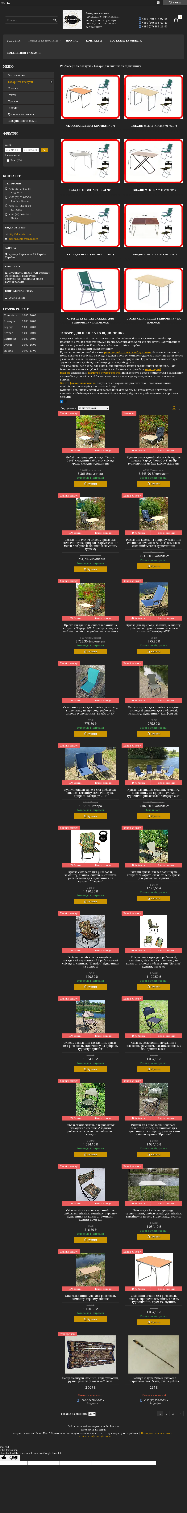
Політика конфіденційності (93, 1436)
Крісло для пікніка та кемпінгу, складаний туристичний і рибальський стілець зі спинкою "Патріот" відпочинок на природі (90, 962)
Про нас (72, 40)
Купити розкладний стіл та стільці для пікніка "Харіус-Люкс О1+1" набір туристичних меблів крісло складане (154, 460)
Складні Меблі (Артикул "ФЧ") (154, 254)
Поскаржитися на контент (157, 1433)
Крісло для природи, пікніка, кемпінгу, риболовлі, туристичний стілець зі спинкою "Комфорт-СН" (153, 628)
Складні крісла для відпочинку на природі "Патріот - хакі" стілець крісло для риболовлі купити (154, 875)
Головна (13, 40)
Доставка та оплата (126, 40)
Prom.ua (114, 1426)
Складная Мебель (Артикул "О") (90, 125)
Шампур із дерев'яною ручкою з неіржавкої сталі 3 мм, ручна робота (154, 1380)
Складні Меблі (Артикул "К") (90, 190)
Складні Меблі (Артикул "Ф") (153, 190)
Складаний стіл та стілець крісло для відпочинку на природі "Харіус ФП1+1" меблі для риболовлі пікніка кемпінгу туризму (90, 544)
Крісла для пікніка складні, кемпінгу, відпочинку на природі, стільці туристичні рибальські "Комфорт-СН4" (154, 792)
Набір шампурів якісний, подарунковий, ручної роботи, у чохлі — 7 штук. (90, 1380)
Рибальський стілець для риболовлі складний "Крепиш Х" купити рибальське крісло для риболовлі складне (90, 1130)
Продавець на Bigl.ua (93, 1429)
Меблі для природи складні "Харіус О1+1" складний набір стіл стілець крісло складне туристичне (90, 460)
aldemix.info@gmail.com (23, 238)
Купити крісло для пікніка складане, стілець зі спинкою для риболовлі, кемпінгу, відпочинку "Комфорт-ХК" (153, 710)
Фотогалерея (16, 75)
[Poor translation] (14, 1458)
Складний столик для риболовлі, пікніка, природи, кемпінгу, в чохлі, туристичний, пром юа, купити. (154, 1298)
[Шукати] (55, 20)
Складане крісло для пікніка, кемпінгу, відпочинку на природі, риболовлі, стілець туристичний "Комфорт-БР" (90, 710)
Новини (13, 88)
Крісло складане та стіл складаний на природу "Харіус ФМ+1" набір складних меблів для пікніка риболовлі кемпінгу (90, 628)
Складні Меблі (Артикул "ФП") (154, 125)
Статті (12, 95)
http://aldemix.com (20, 234)
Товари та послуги (43, 40)
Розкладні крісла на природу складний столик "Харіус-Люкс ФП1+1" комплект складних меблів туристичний (153, 542)
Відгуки (13, 108)
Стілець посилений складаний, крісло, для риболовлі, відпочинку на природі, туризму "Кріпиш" (90, 1045)
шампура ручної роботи (104, 372)
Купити (92, 483)
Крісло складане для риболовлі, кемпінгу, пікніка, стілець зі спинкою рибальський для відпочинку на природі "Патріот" (90, 877)
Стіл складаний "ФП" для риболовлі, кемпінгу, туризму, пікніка (90, 1297)
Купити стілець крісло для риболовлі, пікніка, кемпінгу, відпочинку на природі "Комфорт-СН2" (90, 792)
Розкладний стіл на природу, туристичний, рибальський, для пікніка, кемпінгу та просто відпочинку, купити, (154, 1213)
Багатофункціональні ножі (78, 383)
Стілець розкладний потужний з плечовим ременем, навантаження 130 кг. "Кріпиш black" (154, 1045)
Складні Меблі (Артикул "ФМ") (90, 254)
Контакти (94, 40)
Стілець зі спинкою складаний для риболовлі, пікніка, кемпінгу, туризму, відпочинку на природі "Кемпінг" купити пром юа (91, 1215)
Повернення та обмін (24, 52)
